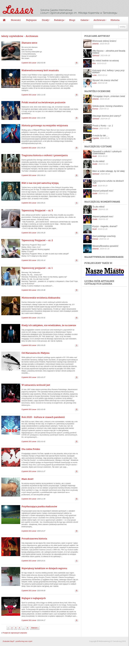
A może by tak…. (100, 135)
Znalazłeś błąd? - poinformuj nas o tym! (17, 641)
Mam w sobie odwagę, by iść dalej (108, 171)
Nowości (16, 20)
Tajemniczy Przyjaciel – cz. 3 (37, 210)
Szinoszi (95, 55)
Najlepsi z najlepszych (34, 598)
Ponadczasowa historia (34, 538)
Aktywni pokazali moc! (102, 191)
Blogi (72, 20)
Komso (95, 109)
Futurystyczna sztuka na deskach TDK (108, 182)
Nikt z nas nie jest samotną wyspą (40, 183)
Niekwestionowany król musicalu (40, 70)
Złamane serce (29, 42)
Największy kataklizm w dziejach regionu (44, 568)
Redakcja (58, 20)
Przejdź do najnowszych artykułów (15, 633)
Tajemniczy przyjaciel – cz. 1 (37, 268)
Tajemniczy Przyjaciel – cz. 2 (37, 240)
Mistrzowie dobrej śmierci (104, 41)
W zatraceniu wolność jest (36, 385)
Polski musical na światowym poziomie (43, 102)
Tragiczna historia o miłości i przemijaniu (45, 155)
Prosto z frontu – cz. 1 (102, 126)
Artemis (95, 44)
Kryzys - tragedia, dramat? (104, 226)
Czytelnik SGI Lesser (29, 63)
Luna (94, 75)
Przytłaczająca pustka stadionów (39, 506)
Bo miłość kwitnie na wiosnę (105, 60)
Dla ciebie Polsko (31, 449)
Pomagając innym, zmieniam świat (108, 96)
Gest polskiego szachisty (104, 236)
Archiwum (99, 20)
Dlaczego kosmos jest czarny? (106, 116)
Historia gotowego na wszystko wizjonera (45, 125)
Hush (94, 156)
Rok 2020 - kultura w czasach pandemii (43, 417)
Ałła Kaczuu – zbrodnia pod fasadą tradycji (108, 52)
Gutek (94, 164)
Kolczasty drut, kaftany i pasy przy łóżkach (108, 71)
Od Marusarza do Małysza (35, 353)
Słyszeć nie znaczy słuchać (105, 80)
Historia (115, 20)
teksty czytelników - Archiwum (19, 36)
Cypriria (95, 138)
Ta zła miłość (98, 161)
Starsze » (34, 628)
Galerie (84, 20)
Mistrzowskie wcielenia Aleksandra (41, 297)
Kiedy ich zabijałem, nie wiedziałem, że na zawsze (49, 325)
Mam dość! (27, 479)
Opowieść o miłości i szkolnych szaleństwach (107, 152)
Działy (44, 20)
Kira (94, 63)
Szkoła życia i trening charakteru (107, 106)
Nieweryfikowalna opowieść (105, 246)
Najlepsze (31, 20)
